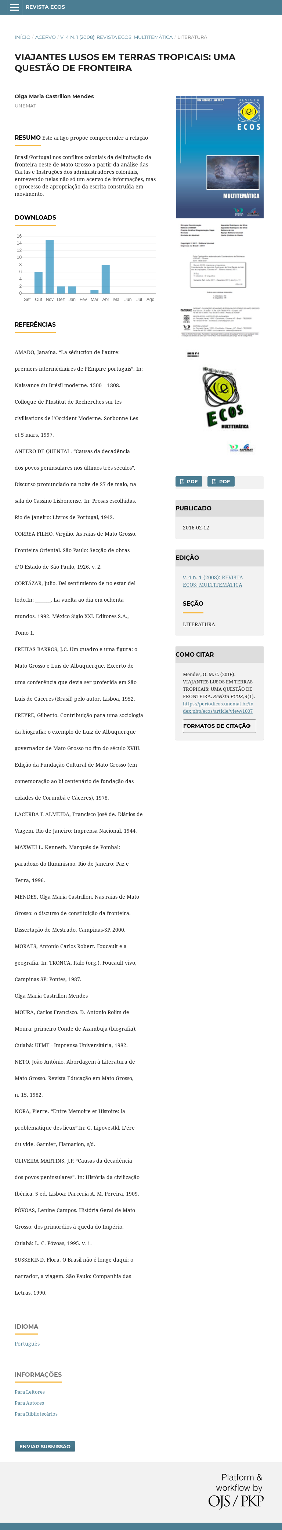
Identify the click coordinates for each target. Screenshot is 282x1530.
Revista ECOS (45, 7)
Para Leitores (30, 1391)
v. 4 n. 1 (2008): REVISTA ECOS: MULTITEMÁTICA (116, 37)
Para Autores (29, 1402)
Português (27, 1343)
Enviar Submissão (44, 1446)
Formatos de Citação (216, 726)
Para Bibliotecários (36, 1413)
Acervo (45, 37)
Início (22, 37)
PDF (191, 481)
